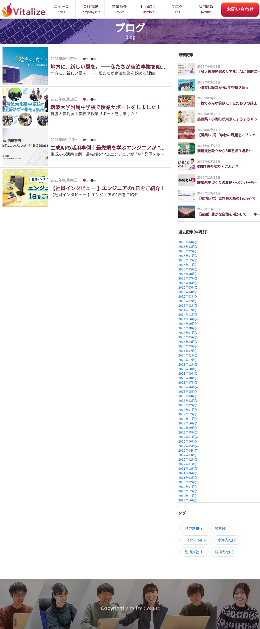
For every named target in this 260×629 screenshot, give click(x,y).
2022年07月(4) (188, 437)
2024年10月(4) (188, 319)
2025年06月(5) (188, 283)
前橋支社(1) (224, 551)
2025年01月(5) (188, 305)
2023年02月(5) (188, 405)
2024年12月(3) (188, 310)
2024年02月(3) (188, 350)
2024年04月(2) (188, 341)
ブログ (176, 9)
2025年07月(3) (188, 278)
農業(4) (220, 528)
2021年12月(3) (188, 468)
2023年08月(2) (188, 378)
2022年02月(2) (188, 459)
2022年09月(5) (188, 427)
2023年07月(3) (188, 382)
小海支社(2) (227, 539)
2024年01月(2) (188, 355)
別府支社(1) (194, 551)
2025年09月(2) (188, 269)
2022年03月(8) (188, 455)
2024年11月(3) (188, 314)
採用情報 (205, 9)
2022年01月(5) (188, 464)
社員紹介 (148, 9)
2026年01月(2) (188, 255)
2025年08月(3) (188, 273)
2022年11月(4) (188, 418)
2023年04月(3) (188, 396)
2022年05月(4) (188, 446)
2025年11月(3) (188, 264)
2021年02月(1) (188, 477)
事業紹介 (119, 9)
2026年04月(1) (188, 242)
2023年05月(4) (188, 391)
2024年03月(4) (188, 346)
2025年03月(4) (188, 296)
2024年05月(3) (188, 337)
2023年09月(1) (188, 373)
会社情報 (90, 9)
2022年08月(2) (188, 432)
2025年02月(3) (188, 301)
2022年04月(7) (188, 450)
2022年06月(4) (188, 441)
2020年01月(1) (188, 486)
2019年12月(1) (188, 491)
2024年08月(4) (188, 328)
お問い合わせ (240, 9)
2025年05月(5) (188, 287)
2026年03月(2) (188, 246)
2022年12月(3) (188, 414)
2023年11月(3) (188, 364)
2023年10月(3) (188, 369)
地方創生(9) (194, 528)
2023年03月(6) (188, 400)
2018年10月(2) (188, 500)
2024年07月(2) (188, 332)
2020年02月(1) (188, 482)
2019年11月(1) (188, 495)
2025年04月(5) (188, 292)
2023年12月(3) (188, 360)
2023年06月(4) (188, 387)
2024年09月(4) (188, 323)
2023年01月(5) (188, 409)
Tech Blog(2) (196, 539)
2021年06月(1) (188, 473)
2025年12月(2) (188, 260)
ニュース (61, 9)
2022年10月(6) (188, 423)
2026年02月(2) (188, 251)
